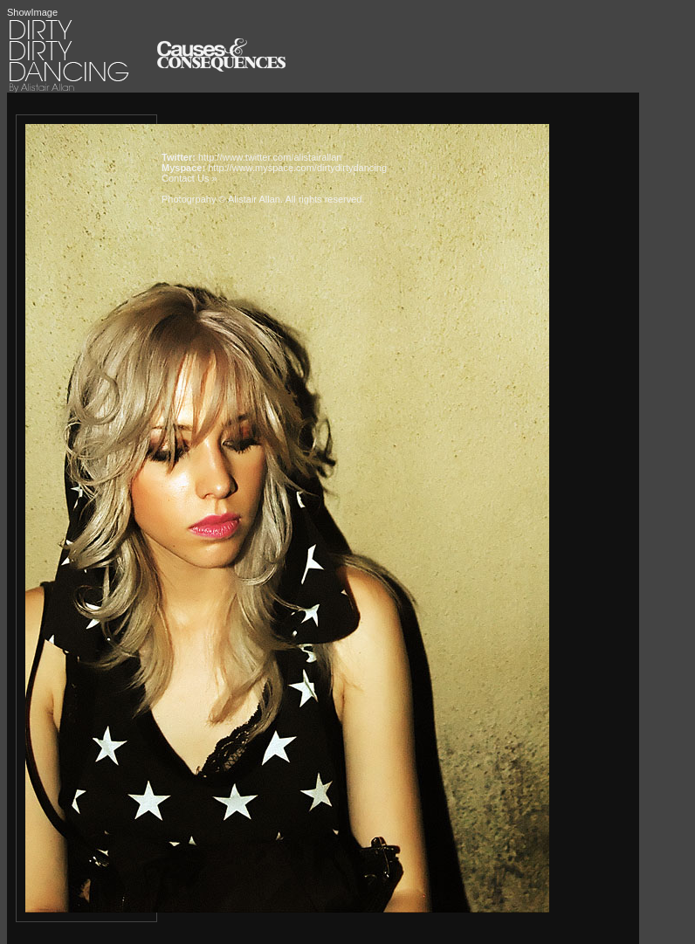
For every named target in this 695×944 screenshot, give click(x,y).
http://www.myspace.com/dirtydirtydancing (297, 167)
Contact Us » (189, 178)
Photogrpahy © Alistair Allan (221, 199)
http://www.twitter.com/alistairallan (269, 157)
